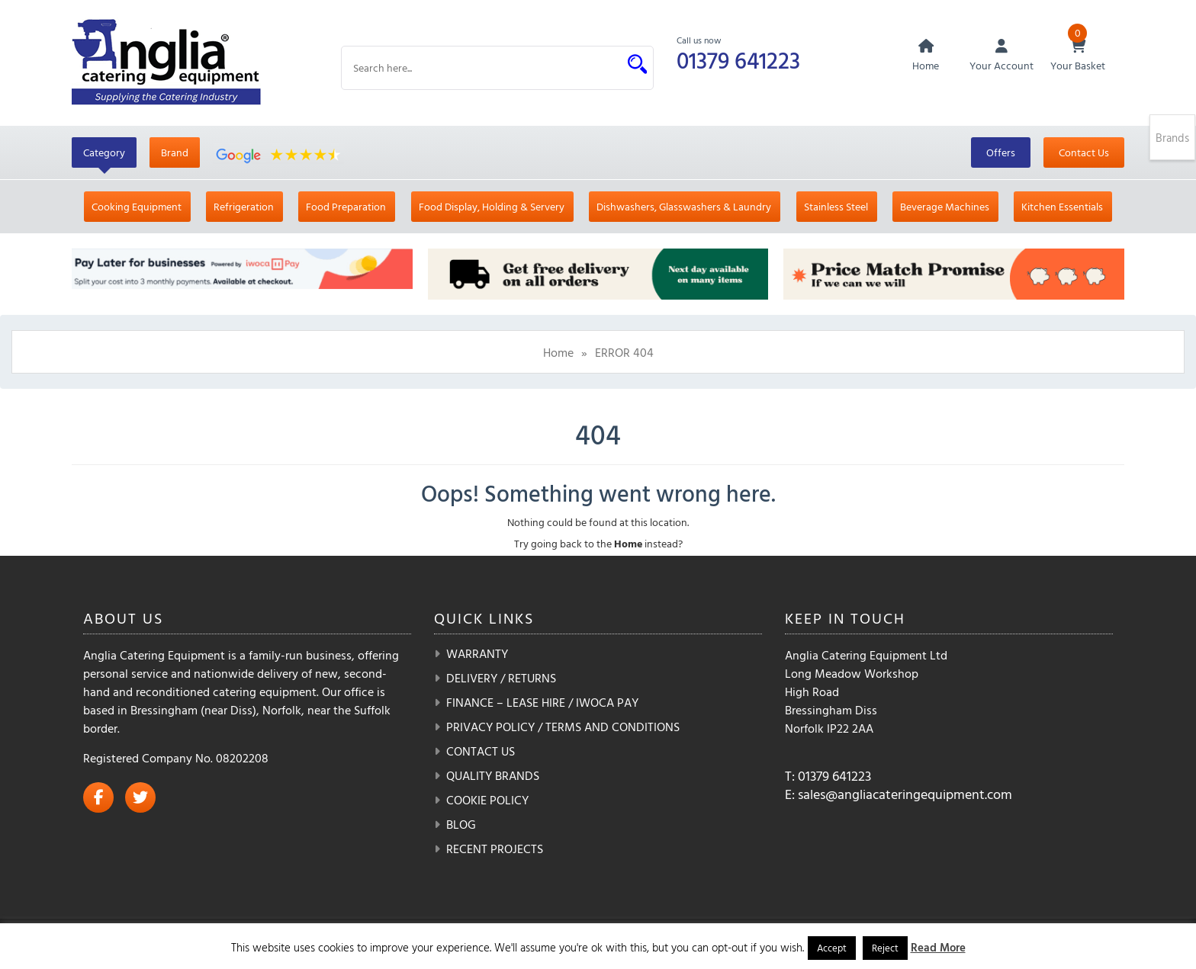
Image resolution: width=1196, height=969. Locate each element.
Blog (461, 824)
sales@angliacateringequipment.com (905, 794)
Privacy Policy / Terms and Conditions (563, 726)
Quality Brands (492, 775)
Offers (1000, 152)
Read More (938, 947)
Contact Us (1084, 152)
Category (104, 152)
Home (558, 352)
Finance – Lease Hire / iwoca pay (542, 702)
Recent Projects (494, 848)
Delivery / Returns (501, 678)
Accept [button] (832, 947)
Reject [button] (885, 947)
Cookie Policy (487, 800)
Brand (174, 152)
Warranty (477, 653)
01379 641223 (738, 60)
